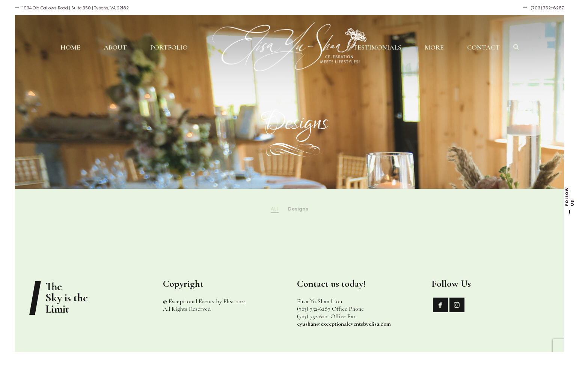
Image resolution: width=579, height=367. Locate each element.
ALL (275, 209)
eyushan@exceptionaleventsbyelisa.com (344, 324)
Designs (298, 209)
